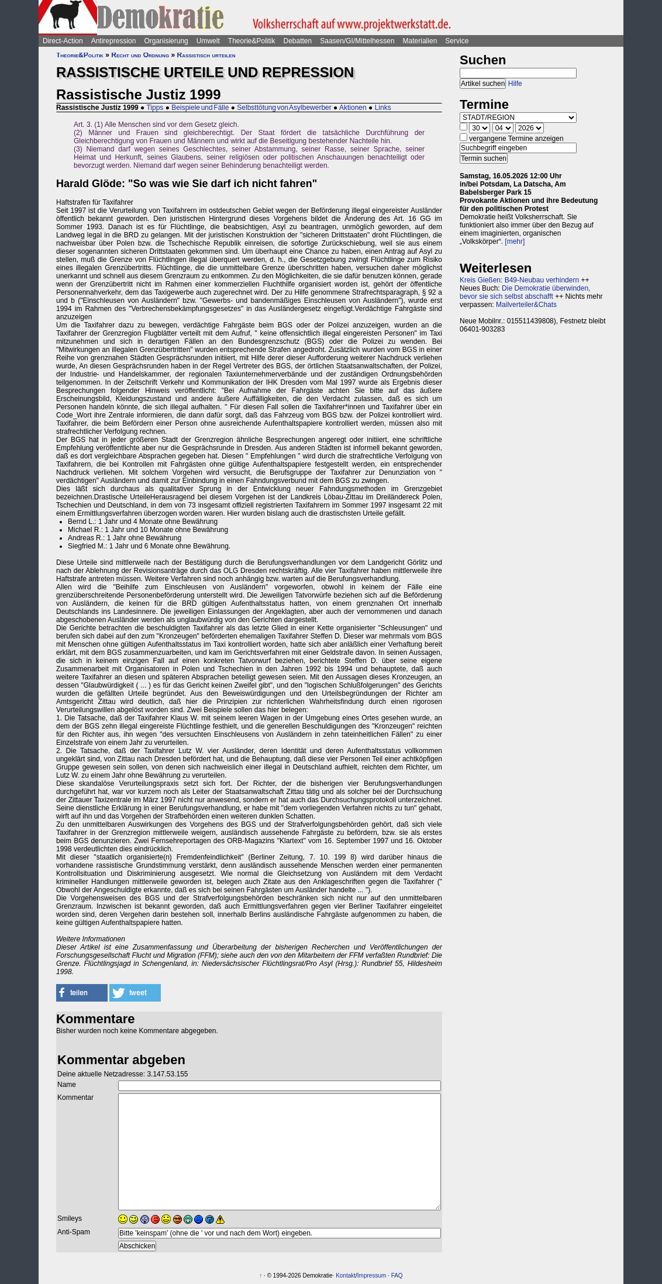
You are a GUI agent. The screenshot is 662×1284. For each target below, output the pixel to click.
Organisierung (166, 41)
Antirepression (113, 41)
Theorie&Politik (251, 41)
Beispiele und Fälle (200, 107)
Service (456, 41)
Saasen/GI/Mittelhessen (357, 41)
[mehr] (515, 241)
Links (383, 107)
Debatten (298, 41)
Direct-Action (63, 41)
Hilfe (515, 84)
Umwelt (208, 41)
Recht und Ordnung (140, 55)
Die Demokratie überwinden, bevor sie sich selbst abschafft (525, 292)
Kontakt (346, 1275)
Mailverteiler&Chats (526, 305)
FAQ (397, 1275)
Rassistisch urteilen (206, 55)
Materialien (420, 41)
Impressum (371, 1275)
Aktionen (353, 107)
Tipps (154, 107)
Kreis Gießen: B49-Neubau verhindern (519, 280)
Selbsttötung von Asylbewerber (284, 107)
